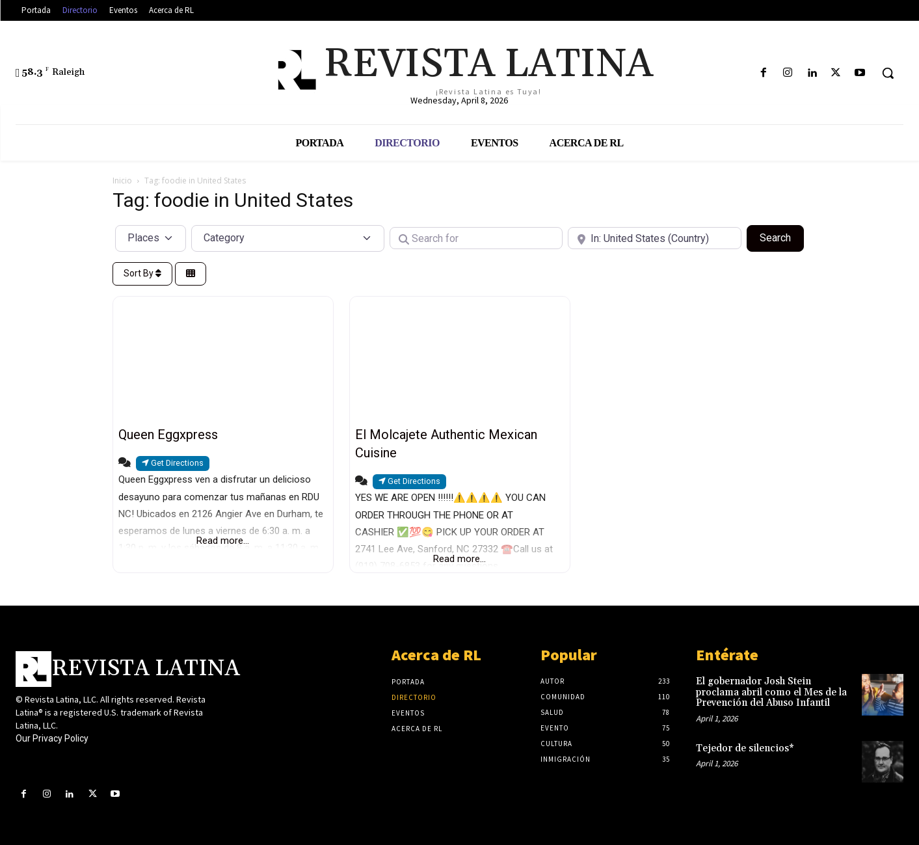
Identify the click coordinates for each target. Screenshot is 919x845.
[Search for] (476, 238)
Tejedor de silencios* (745, 748)
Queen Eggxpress (168, 434)
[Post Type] (151, 238)
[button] (887, 72)
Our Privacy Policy (52, 738)
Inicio (122, 180)
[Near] (654, 238)
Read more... (222, 540)
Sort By (142, 273)
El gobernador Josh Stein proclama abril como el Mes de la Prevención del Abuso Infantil (771, 692)
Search (782, 237)
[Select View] (190, 274)
